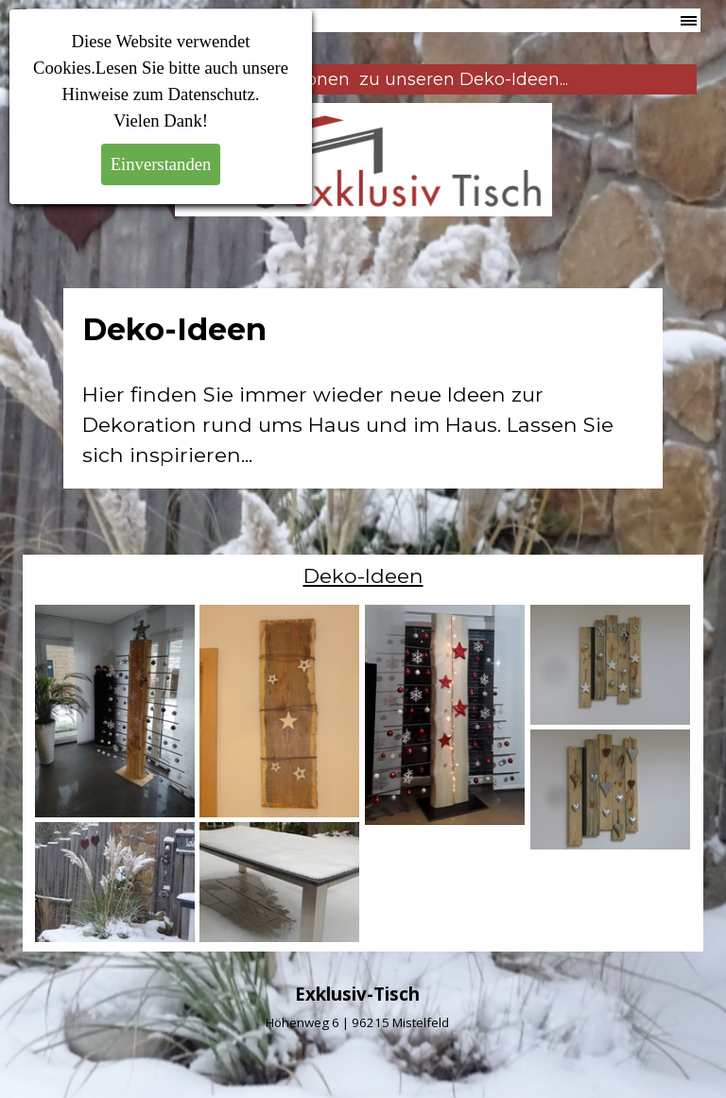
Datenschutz (211, 94)
